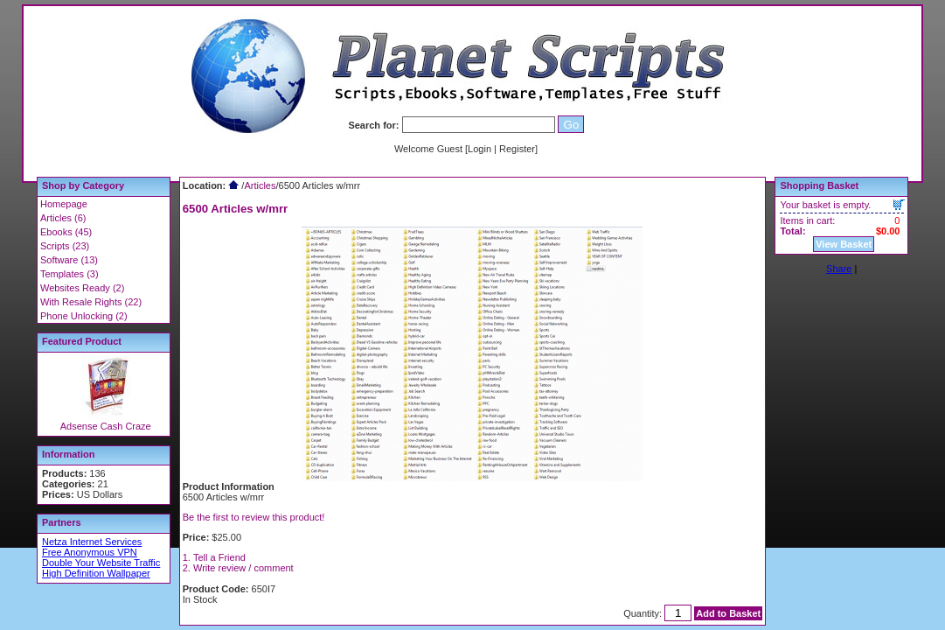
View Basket (844, 244)
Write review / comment (243, 568)
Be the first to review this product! (254, 517)
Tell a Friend (219, 557)
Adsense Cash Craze (105, 426)
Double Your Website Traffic (101, 562)
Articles (259, 185)
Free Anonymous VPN (89, 552)
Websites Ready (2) (82, 288)
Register (517, 149)
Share (838, 268)
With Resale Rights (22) (91, 302)
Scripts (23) (64, 246)
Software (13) (69, 260)
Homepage (63, 204)
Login (479, 149)
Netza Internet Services (92, 541)
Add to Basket (728, 613)
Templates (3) (69, 274)
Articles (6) (63, 218)
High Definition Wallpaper (96, 573)
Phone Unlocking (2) (84, 316)
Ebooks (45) (66, 232)
